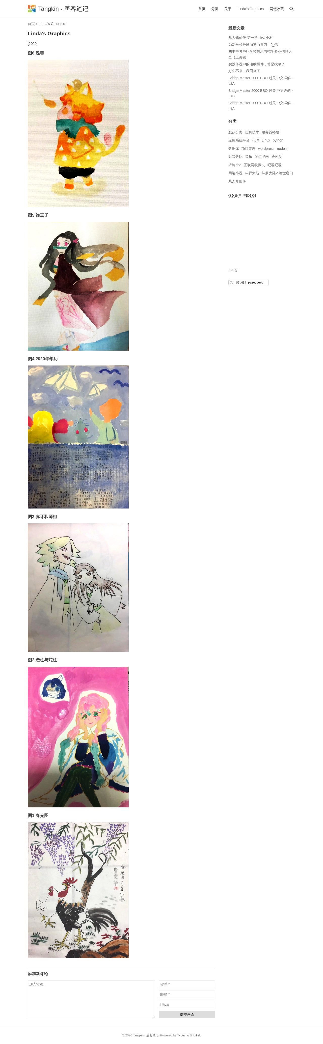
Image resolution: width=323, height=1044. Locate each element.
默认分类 (235, 132)
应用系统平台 (239, 140)
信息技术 (252, 132)
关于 (227, 9)
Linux (266, 140)
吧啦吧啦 (274, 165)
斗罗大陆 (252, 173)
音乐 (248, 157)
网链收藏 (277, 9)
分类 (214, 9)
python (278, 140)
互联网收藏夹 (254, 165)
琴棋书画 (262, 157)
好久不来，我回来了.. (245, 71)
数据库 (233, 149)
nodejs (282, 149)
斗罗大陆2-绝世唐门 (277, 173)
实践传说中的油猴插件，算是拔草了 (256, 64)
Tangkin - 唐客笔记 (145, 1035)
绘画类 (276, 157)
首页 (201, 9)
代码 (255, 140)
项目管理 (248, 149)
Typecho (183, 1035)
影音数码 (235, 157)
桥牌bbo (234, 165)
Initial (196, 1035)
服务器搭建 (270, 132)
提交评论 (187, 1014)
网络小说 (235, 173)
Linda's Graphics (250, 9)
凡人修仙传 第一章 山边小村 (250, 38)
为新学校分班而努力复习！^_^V (253, 45)
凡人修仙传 (237, 181)
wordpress (266, 149)
